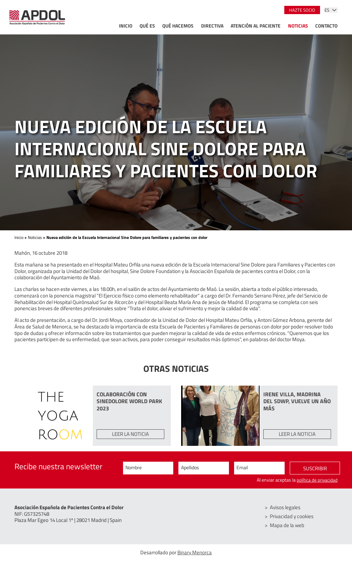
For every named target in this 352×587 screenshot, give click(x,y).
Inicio (125, 26)
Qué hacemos (178, 26)
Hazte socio (302, 10)
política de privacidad (317, 479)
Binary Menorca (194, 552)
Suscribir (315, 468)
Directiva (212, 26)
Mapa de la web (287, 526)
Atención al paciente (255, 26)
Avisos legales (285, 507)
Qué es (147, 26)
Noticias (298, 26)
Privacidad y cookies (292, 516)
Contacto (326, 26)
